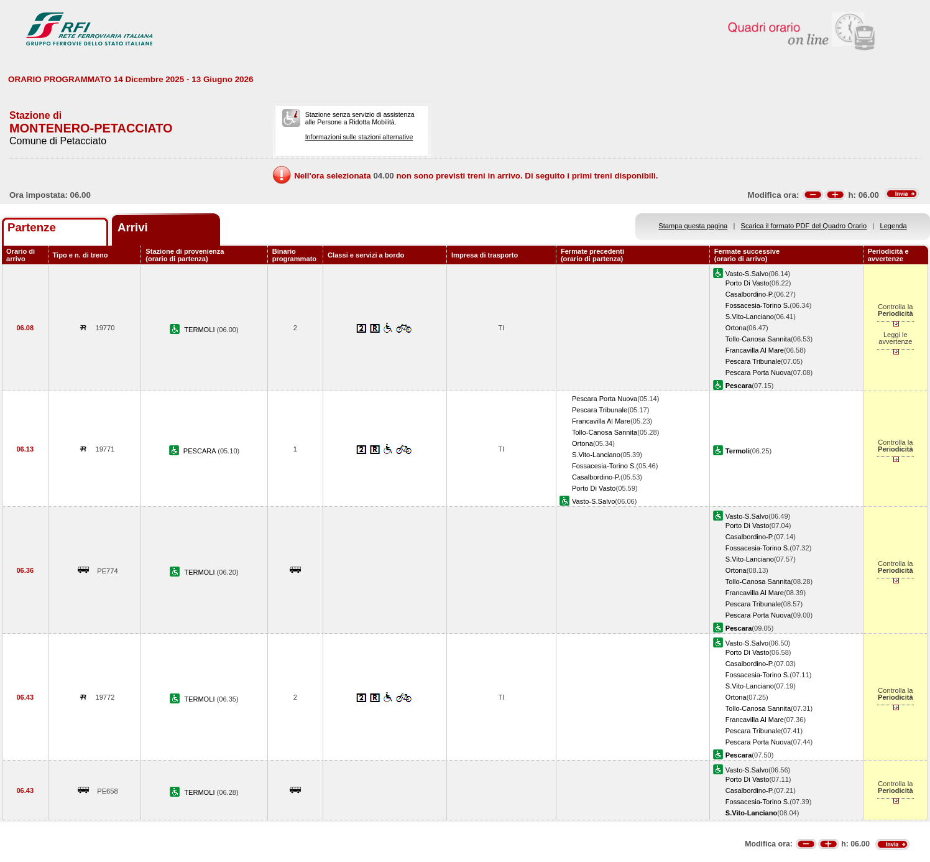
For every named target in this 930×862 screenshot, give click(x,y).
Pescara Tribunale (753, 361)
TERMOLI (200, 329)
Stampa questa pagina (692, 225)
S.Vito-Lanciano (749, 316)
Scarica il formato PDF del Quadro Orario (804, 225)
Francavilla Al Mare (754, 350)
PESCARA (200, 451)
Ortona (736, 327)
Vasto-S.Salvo (746, 273)
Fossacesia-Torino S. (757, 305)
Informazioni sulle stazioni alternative (359, 137)
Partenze (31, 227)
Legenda (893, 225)
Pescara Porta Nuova (758, 372)
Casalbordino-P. (749, 294)
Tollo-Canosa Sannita (758, 339)
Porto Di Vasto (747, 283)
